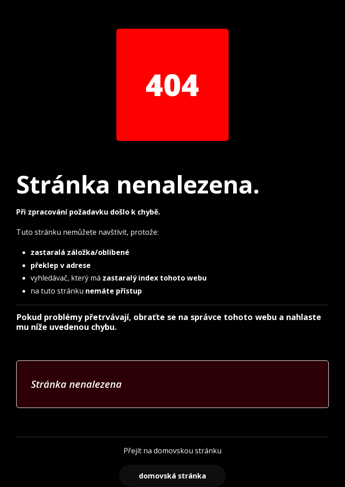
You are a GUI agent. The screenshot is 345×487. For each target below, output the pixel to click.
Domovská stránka (172, 476)
